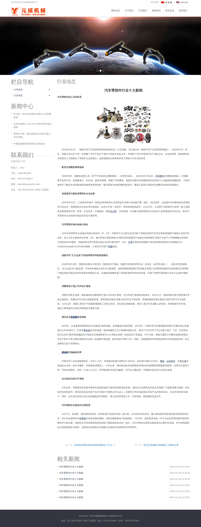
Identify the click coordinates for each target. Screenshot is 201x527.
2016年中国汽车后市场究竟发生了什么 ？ (94, 445)
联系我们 (183, 10)
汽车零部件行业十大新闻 (71, 466)
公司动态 (18, 89)
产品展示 (142, 10)
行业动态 (18, 95)
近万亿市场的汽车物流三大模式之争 (161, 445)
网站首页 (115, 10)
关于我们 (129, 10)
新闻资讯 (156, 10)
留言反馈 (169, 10)
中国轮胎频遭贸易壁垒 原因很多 (29, 143)
